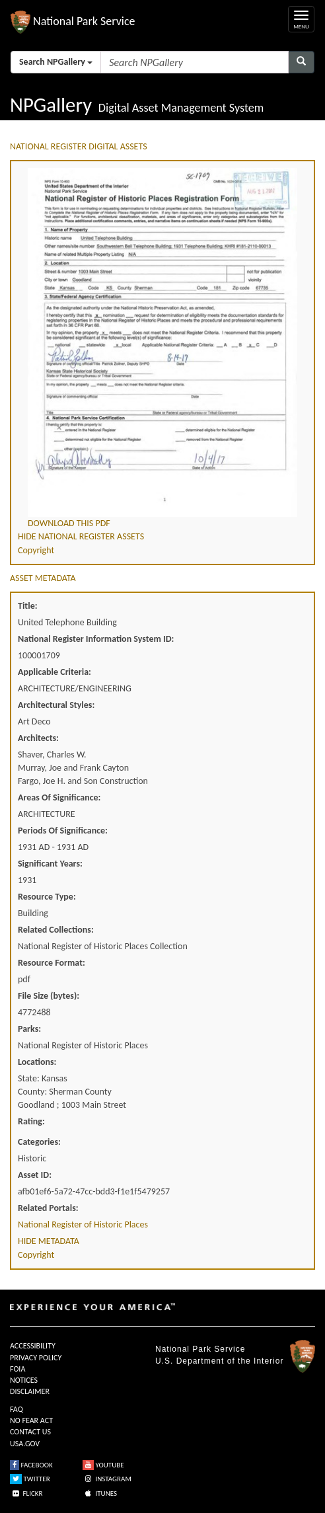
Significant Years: (50, 863)
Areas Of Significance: (59, 797)
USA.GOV (25, 1443)
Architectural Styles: (56, 705)
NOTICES (24, 1380)
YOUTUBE (103, 1465)
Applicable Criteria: (54, 672)
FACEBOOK (31, 1465)
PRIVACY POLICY (35, 1357)
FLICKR (26, 1493)
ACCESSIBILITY (32, 1345)
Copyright (36, 550)
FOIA (17, 1369)
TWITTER (30, 1479)
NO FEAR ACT (31, 1420)
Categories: (39, 1141)
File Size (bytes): (48, 995)
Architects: (38, 738)
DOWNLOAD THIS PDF (69, 523)
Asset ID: (35, 1175)
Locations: (37, 1061)
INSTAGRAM (107, 1479)
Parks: (29, 1028)
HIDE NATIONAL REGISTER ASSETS (81, 536)
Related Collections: (56, 929)
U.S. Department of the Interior (219, 1361)
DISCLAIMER (30, 1391)
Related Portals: (48, 1208)
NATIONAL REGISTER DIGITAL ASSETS (78, 146)
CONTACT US (30, 1431)
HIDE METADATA (48, 1241)
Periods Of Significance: (63, 830)
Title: (28, 605)
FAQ (16, 1409)
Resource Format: (51, 962)
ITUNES (100, 1493)
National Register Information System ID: (96, 638)
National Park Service (200, 1349)
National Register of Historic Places (83, 1224)
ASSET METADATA (43, 578)
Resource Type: (47, 896)
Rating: (31, 1121)
